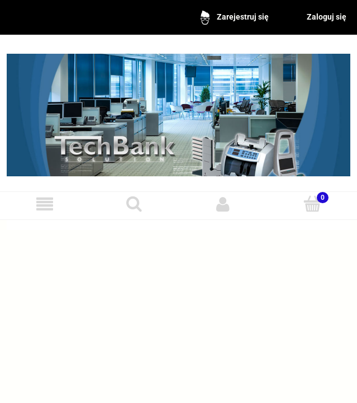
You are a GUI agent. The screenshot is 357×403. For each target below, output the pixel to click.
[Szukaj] (134, 203)
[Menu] (45, 204)
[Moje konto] (223, 204)
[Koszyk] (312, 203)
